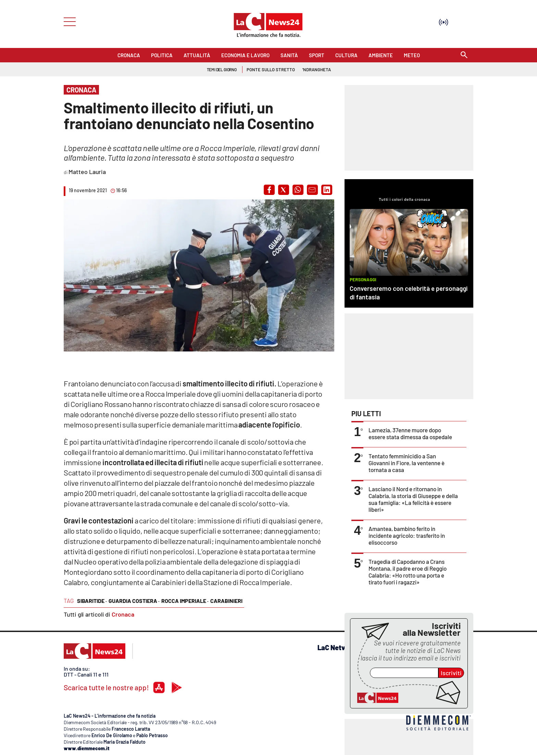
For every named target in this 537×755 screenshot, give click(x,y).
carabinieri (226, 600)
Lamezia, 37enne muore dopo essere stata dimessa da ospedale (410, 433)
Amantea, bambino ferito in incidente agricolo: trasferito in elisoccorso (407, 535)
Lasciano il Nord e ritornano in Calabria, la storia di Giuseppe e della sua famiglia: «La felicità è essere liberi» (413, 499)
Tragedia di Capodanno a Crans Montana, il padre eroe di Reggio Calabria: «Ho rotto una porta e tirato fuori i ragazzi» (408, 571)
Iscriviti (451, 673)
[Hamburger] (68, 21)
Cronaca (123, 614)
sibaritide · (92, 600)
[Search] (464, 55)
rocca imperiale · (185, 600)
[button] (269, 190)
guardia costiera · (134, 600)
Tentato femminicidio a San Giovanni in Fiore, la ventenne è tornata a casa (407, 463)
